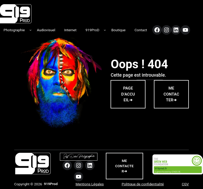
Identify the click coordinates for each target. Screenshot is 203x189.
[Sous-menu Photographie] (30, 30)
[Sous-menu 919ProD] (105, 30)
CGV (185, 184)
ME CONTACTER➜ (171, 94)
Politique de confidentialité (143, 184)
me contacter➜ (124, 166)
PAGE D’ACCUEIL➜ (128, 94)
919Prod (51, 184)
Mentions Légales (90, 184)
